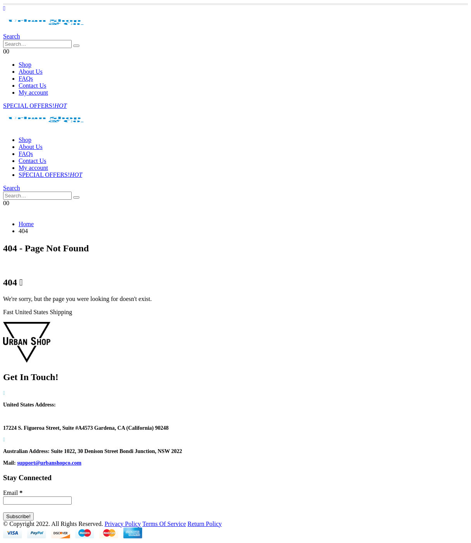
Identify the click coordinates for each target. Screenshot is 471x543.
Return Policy (204, 524)
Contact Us (32, 85)
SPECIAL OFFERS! (35, 105)
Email (12, 492)
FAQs (26, 78)
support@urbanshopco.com (49, 463)
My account (33, 92)
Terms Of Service (164, 524)
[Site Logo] (45, 29)
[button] (4, 8)
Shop (25, 64)
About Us (31, 71)
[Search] (76, 46)
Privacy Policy (123, 524)
